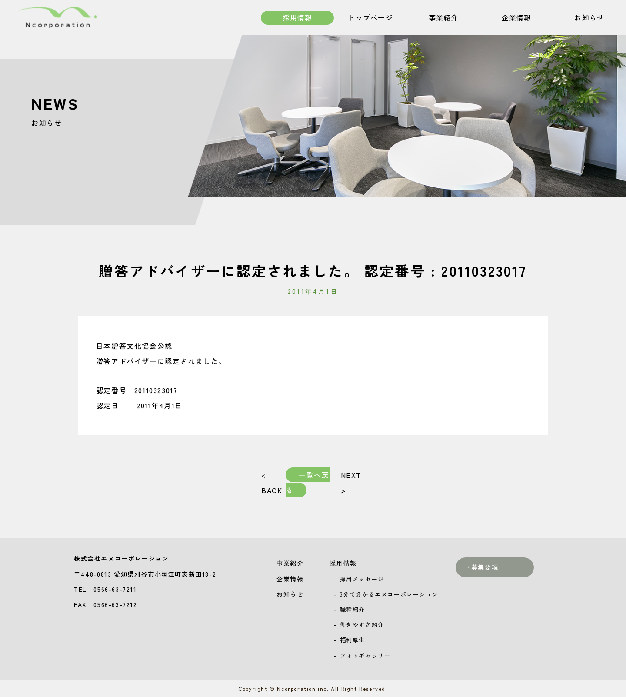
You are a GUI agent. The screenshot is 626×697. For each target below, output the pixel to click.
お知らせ (589, 18)
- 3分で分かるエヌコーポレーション (386, 594)
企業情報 (516, 18)
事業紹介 (443, 18)
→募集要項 (481, 567)
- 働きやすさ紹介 (359, 624)
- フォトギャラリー (362, 655)
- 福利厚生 (349, 640)
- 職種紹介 (349, 609)
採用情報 (297, 18)
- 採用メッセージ (359, 579)
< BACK (271, 482)
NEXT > (350, 482)
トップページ (370, 18)
